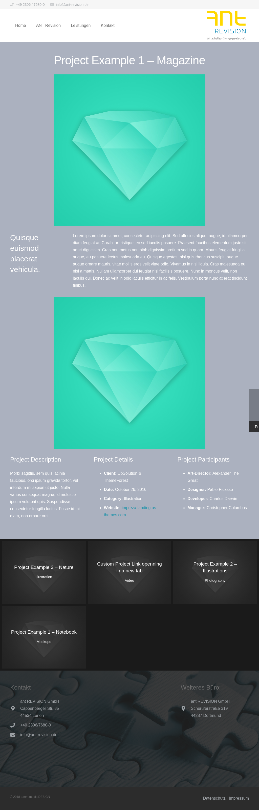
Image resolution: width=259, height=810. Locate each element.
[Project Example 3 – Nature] (44, 572)
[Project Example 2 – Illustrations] (215, 572)
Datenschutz (214, 798)
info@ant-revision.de (72, 5)
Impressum (239, 798)
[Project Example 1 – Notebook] (44, 637)
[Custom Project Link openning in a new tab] (129, 572)
